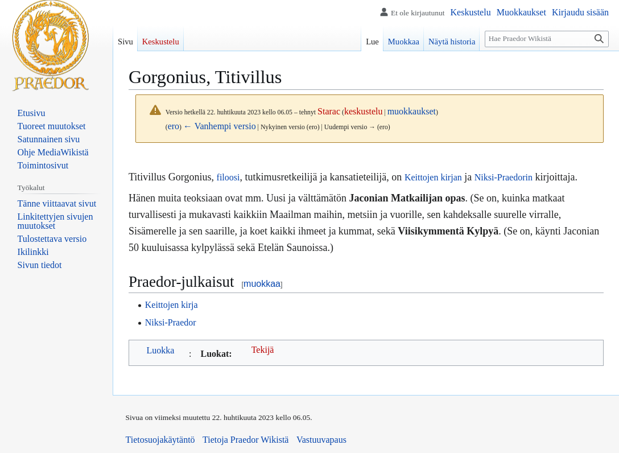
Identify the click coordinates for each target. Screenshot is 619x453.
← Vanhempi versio (219, 126)
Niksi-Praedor (170, 322)
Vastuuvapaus (321, 439)
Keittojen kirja (171, 305)
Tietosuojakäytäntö (160, 439)
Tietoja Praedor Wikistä (245, 439)
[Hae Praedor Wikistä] (547, 39)
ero (173, 126)
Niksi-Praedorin (503, 177)
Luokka (161, 350)
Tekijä (262, 350)
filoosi (228, 177)
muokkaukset (411, 111)
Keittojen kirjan (433, 177)
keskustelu (363, 111)
